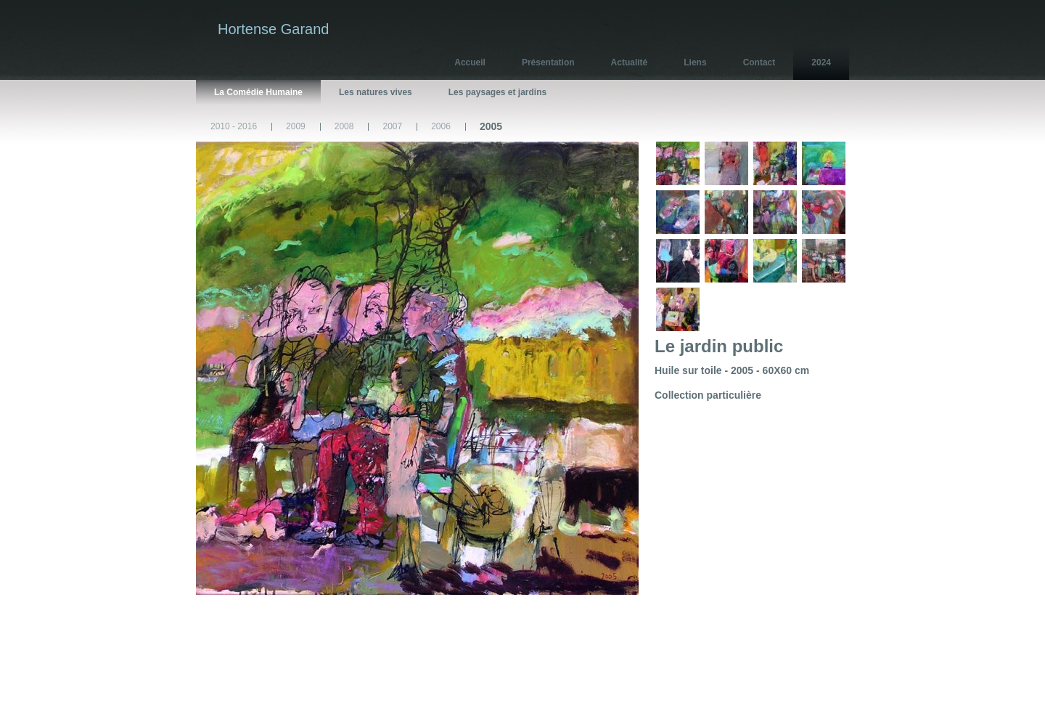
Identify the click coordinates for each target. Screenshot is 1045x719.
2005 (491, 126)
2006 (441, 126)
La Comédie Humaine (258, 92)
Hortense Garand (273, 29)
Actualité (629, 62)
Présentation (548, 62)
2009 (296, 126)
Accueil (469, 62)
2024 (821, 62)
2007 (392, 126)
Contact (759, 62)
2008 (344, 126)
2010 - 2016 (233, 126)
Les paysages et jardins (497, 92)
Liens (695, 62)
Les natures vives (375, 92)
